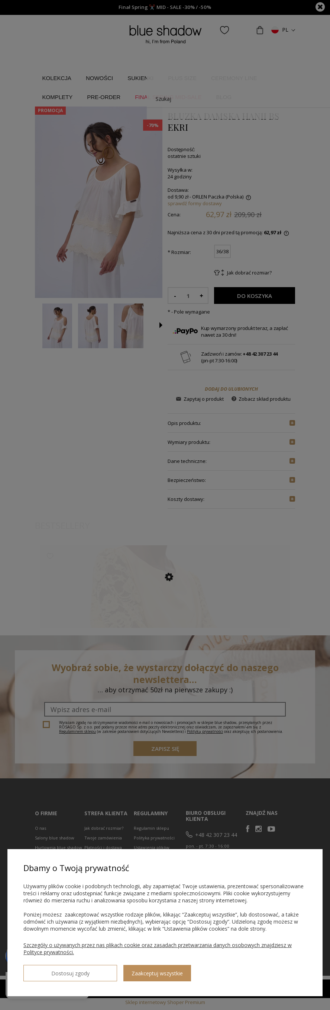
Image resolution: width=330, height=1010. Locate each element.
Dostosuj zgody (50, 970)
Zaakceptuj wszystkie (117, 970)
